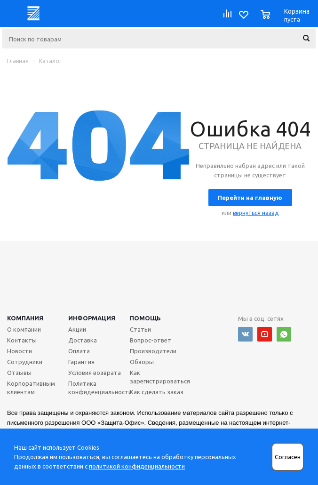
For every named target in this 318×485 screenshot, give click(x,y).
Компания (25, 318)
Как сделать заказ (156, 392)
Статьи (140, 329)
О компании (24, 329)
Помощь (145, 318)
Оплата (79, 351)
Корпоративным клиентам (31, 387)
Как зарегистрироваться (160, 376)
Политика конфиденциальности (100, 387)
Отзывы (19, 372)
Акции (77, 329)
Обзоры (142, 361)
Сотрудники (24, 361)
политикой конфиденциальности (137, 466)
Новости (19, 351)
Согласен (288, 457)
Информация (91, 318)
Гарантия (81, 361)
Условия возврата (94, 372)
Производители (153, 351)
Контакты (22, 340)
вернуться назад (255, 213)
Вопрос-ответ (150, 340)
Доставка (82, 340)
